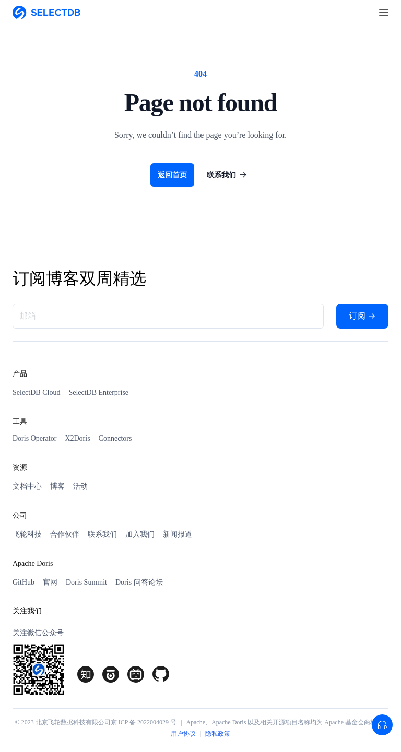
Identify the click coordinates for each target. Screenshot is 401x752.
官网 (50, 582)
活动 (80, 486)
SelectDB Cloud (36, 392)
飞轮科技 (27, 534)
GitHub (23, 582)
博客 (57, 486)
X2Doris (77, 438)
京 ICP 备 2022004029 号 (143, 722)
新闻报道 (177, 534)
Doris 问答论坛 (139, 582)
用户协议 (183, 733)
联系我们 (229, 174)
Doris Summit (86, 582)
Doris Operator (34, 438)
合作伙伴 (64, 534)
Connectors (115, 438)
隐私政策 (217, 733)
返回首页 (172, 175)
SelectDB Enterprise (98, 392)
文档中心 (27, 486)
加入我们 (140, 534)
